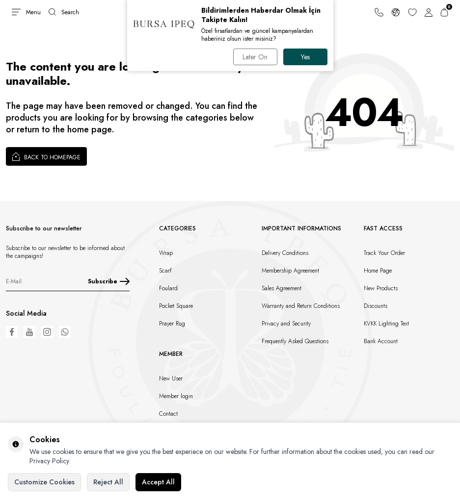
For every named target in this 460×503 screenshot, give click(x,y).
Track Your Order (384, 253)
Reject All (108, 482)
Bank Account (381, 341)
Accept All (158, 482)
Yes (305, 57)
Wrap (166, 253)
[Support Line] (379, 12)
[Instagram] (47, 332)
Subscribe (109, 281)
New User (171, 378)
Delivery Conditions (285, 253)
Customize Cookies (44, 482)
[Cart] (444, 12)
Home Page (378, 270)
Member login (176, 396)
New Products (381, 288)
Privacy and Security (286, 323)
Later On (255, 57)
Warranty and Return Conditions (301, 306)
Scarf (165, 270)
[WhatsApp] (65, 332)
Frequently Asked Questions (295, 341)
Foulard (168, 288)
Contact (168, 413)
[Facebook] (12, 332)
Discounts (375, 306)
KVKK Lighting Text (386, 323)
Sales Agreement (281, 288)
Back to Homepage (46, 156)
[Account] (429, 12)
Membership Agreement (290, 270)
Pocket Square (176, 306)
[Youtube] (29, 332)
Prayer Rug (172, 323)
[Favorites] (412, 12)
